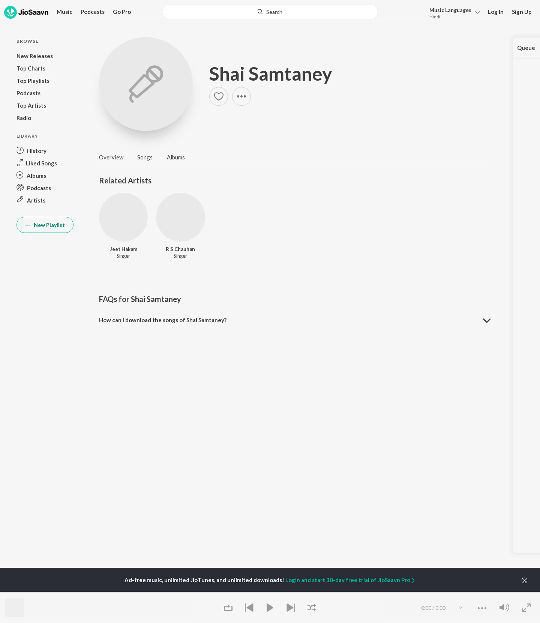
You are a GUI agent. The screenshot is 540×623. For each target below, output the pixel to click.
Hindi (434, 16)
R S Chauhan (180, 249)
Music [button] (64, 11)
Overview (111, 157)
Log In (496, 11)
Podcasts (93, 11)
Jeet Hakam (123, 249)
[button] (452, 12)
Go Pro (122, 11)
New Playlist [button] (45, 225)
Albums (176, 157)
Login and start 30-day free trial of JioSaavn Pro (350, 579)
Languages (450, 10)
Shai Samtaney (270, 73)
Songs (145, 157)
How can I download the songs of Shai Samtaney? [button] (162, 320)
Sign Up (522, 11)
